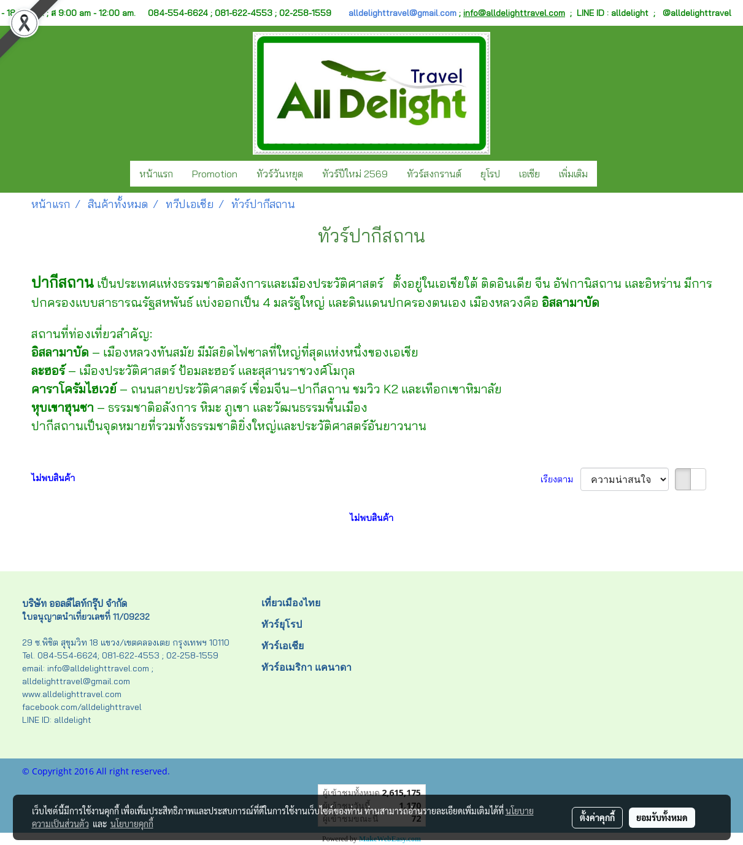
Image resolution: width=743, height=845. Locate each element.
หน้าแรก (156, 174)
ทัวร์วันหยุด (279, 174)
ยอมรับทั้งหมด (662, 817)
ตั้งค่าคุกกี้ (597, 817)
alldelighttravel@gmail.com (402, 12)
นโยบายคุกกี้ (131, 823)
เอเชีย (529, 174)
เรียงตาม (560, 479)
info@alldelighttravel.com (514, 12)
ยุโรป (490, 174)
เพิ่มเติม (573, 174)
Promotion (214, 174)
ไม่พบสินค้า (53, 478)
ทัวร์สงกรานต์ (434, 174)
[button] (608, 174)
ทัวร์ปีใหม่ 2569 (355, 174)
